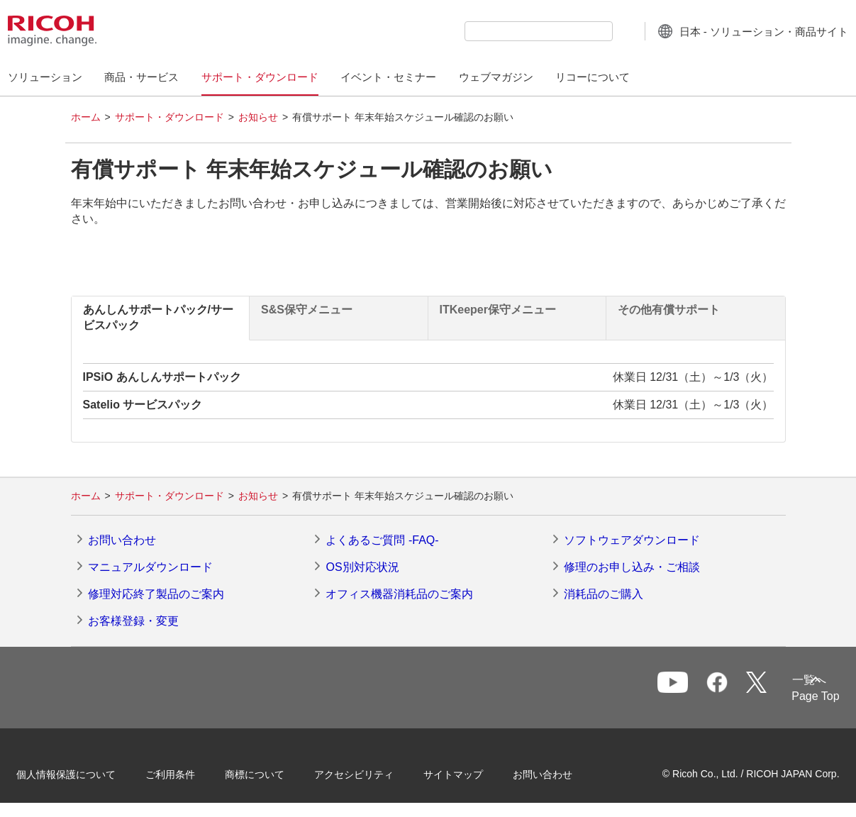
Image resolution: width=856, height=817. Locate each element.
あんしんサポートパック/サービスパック (158, 317)
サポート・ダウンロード (169, 117)
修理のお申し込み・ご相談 (632, 567)
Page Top (797, 696)
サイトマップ (472, 773)
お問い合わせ (122, 540)
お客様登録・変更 (133, 621)
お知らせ (258, 117)
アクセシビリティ (373, 773)
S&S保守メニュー (306, 310)
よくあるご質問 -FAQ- (382, 540)
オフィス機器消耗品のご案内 (399, 594)
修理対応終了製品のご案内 (156, 594)
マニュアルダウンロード (150, 567)
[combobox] (511, 31)
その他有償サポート (669, 310)
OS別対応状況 (362, 567)
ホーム (86, 117)
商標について (274, 773)
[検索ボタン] (596, 30)
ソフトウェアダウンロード (632, 540)
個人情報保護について (85, 773)
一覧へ (745, 688)
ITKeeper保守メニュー (498, 310)
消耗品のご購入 (603, 594)
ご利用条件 (189, 773)
